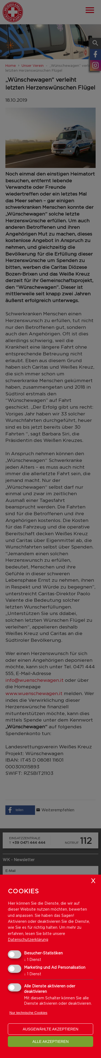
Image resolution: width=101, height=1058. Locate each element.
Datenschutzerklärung (28, 939)
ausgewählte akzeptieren (50, 1029)
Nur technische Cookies (28, 1013)
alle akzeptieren (50, 1041)
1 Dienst (32, 959)
